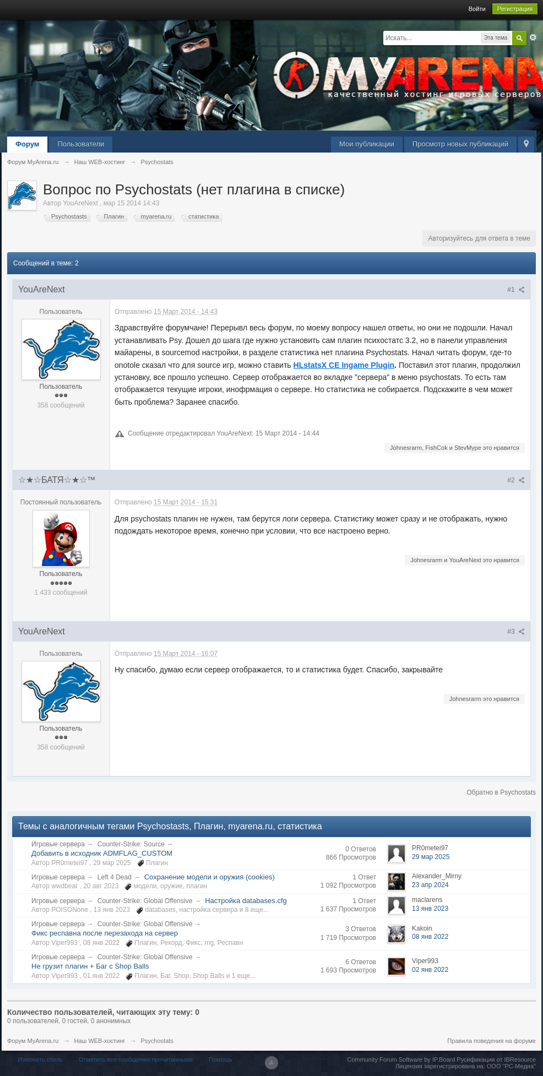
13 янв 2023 (430, 908)
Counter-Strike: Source (131, 844)
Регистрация (515, 9)
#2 (516, 480)
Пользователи (80, 144)
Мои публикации (366, 144)
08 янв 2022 (430, 937)
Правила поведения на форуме (491, 1040)
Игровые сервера (58, 844)
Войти (477, 9)
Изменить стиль (40, 1059)
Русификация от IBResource (495, 1059)
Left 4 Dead (114, 877)
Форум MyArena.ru (32, 1040)
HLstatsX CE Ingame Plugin (344, 365)
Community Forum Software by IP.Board (401, 1059)
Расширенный (533, 37)
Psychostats (157, 1040)
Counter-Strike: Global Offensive (145, 901)
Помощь (220, 1059)
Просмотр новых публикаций (460, 144)
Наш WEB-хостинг (99, 1040)
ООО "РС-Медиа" (511, 1066)
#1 (516, 290)
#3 (516, 631)
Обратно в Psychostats (501, 792)
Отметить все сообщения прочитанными (136, 1059)
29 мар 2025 (430, 857)
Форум (27, 144)
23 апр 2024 (430, 885)
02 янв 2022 (430, 970)
